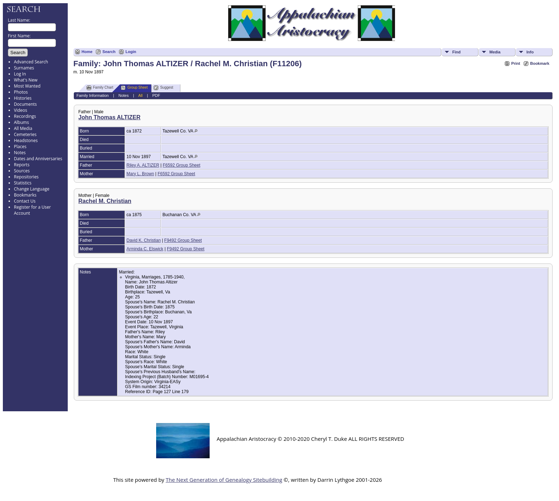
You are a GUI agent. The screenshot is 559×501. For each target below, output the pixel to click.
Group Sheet (134, 87)
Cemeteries (25, 134)
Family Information (92, 95)
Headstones (26, 140)
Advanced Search (31, 62)
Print (515, 63)
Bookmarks (25, 195)
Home (87, 51)
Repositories (26, 177)
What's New (25, 80)
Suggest (163, 87)
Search (109, 51)
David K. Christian (144, 240)
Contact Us (25, 201)
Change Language (31, 189)
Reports (22, 165)
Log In (20, 74)
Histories (22, 98)
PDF (156, 95)
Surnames (24, 68)
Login (130, 51)
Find (456, 52)
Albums (21, 122)
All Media (23, 128)
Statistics (22, 183)
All (140, 95)
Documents (25, 104)
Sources (22, 171)
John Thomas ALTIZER (109, 117)
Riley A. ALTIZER (143, 165)
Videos (20, 110)
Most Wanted (27, 86)
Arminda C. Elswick (145, 248)
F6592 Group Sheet (181, 165)
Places (20, 146)
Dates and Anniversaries (38, 159)
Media (495, 52)
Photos (21, 92)
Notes (20, 153)
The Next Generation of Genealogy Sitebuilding (224, 479)
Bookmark (539, 63)
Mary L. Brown (140, 173)
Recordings (25, 116)
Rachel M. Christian (104, 201)
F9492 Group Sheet (183, 240)
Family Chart (100, 87)
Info (530, 52)
